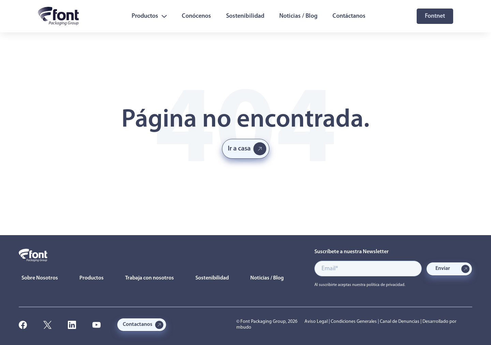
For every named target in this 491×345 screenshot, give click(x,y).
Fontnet (435, 16)
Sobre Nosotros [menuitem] (39, 278)
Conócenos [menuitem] (196, 16)
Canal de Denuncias (399, 321)
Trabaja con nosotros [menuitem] (149, 278)
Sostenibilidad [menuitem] (245, 16)
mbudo (243, 327)
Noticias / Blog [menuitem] (298, 16)
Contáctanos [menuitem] (349, 16)
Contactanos (137, 324)
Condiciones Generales (354, 321)
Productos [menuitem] (149, 16)
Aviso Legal (316, 321)
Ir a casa (239, 148)
